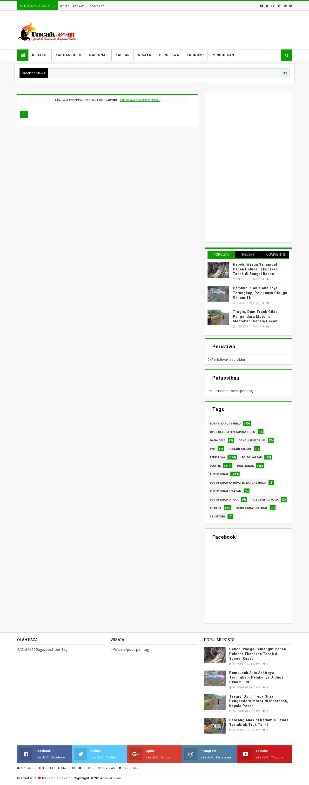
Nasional (98, 55)
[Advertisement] (244, 166)
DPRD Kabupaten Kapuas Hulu (232, 432)
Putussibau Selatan (225, 491)
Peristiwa (169, 55)
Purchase (129, 768)
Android (66, 768)
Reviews (106, 768)
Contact (97, 6)
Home (64, 6)
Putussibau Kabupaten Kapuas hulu (238, 482)
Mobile (46, 768)
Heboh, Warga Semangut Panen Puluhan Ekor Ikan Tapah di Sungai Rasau (255, 269)
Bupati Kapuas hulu (225, 423)
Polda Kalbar (252, 457)
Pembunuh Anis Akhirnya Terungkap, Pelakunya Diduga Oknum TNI (260, 292)
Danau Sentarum (252, 440)
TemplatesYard (59, 778)
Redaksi (79, 6)
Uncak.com (112, 778)
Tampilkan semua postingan (140, 100)
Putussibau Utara (224, 499)
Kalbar (122, 55)
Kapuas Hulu (68, 55)
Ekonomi (195, 55)
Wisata (144, 55)
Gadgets (26, 768)
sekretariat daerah (251, 508)
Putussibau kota (265, 499)
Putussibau (219, 474)
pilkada (216, 508)
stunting (217, 516)
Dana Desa (218, 440)
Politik (215, 465)
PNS (212, 449)
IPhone (87, 768)
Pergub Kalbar (240, 449)
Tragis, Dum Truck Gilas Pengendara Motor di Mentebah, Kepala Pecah (255, 316)
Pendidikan (223, 55)
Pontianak (245, 465)
